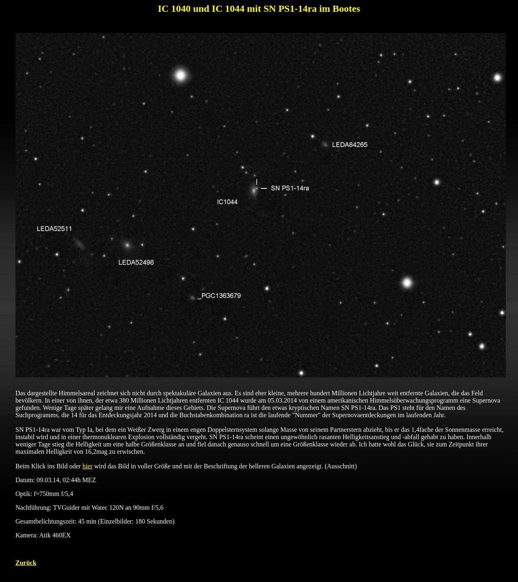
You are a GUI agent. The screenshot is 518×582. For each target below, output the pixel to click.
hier (87, 466)
